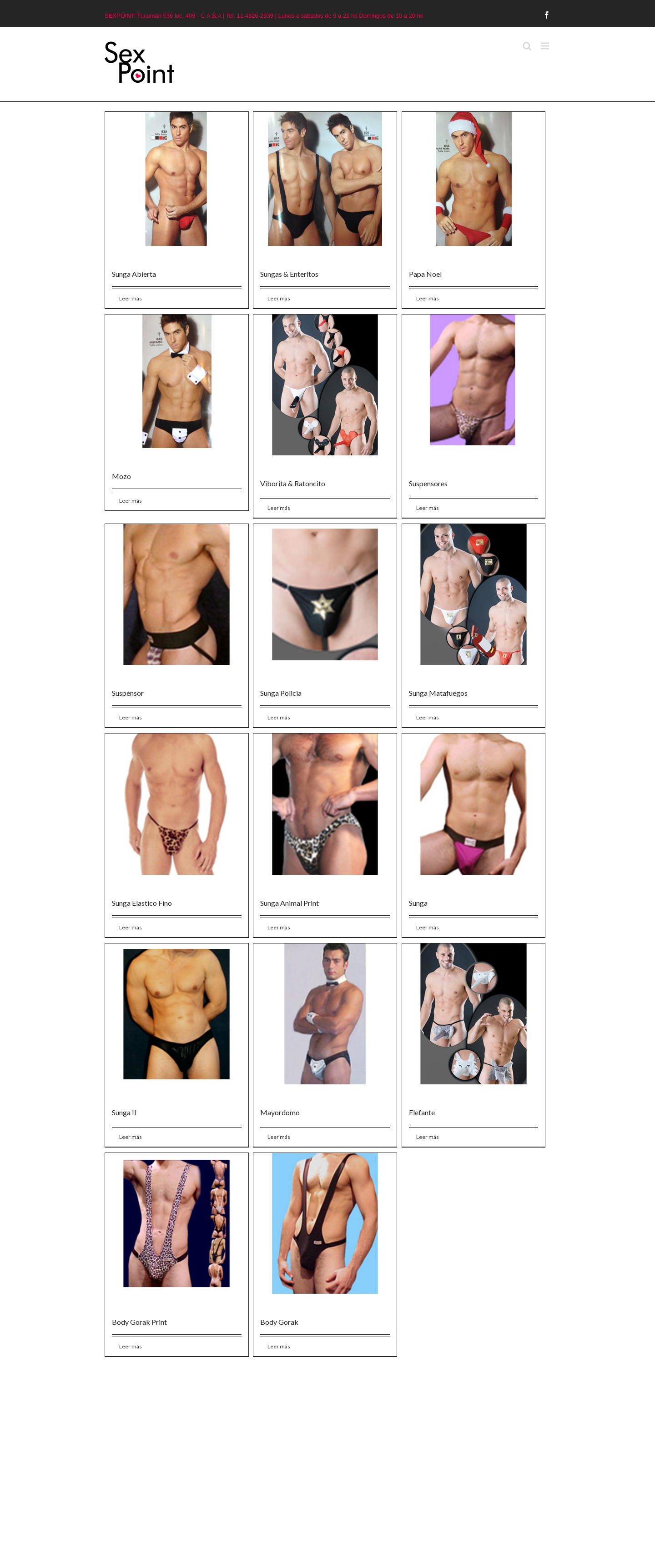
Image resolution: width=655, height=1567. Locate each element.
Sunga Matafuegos (438, 693)
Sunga (418, 902)
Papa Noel (425, 273)
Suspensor (128, 693)
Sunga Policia (281, 693)
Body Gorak (279, 1321)
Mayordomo (280, 1112)
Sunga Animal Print (289, 902)
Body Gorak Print (139, 1321)
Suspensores (428, 483)
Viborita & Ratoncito (292, 483)
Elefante (422, 1112)
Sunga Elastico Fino (142, 902)
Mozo (121, 476)
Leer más (130, 298)
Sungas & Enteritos (289, 273)
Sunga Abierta (134, 273)
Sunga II (124, 1112)
